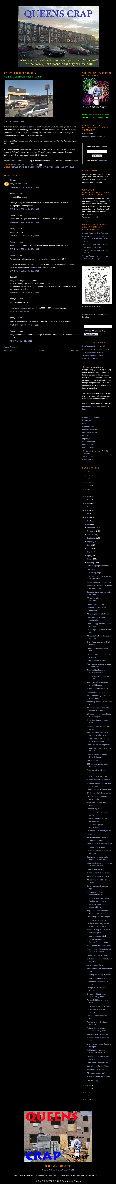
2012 (87, 521)
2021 (87, 489)
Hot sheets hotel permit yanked (99, 831)
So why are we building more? (98, 745)
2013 (87, 517)
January (90, 1081)
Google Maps (91, 406)
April (89, 556)
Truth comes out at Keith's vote (99, 789)
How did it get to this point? (97, 776)
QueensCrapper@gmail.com (93, 136)
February (91, 563)
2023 (87, 482)
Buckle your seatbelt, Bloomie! (98, 780)
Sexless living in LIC (94, 809)
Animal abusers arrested (96, 936)
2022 (87, 486)
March (90, 559)
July (89, 545)
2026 (87, 472)
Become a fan (87, 314)
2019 (87, 496)
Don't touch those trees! (96, 847)
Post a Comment (10, 347)
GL (11, 180)
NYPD (51, 167)
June (89, 549)
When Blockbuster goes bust (98, 1062)
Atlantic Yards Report (90, 417)
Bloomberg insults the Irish (97, 1069)
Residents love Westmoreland (98, 1034)
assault (14, 167)
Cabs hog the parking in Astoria (99, 975)
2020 (87, 493)
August (90, 541)
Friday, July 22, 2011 (21, 341)
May (89, 552)
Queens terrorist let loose (96, 920)
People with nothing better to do (99, 582)
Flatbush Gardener (89, 429)
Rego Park (59, 167)
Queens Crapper (21, 164)
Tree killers (91, 569)
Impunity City (87, 439)
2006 (87, 1099)
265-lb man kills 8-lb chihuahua (99, 793)
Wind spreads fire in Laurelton (98, 955)
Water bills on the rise (95, 869)
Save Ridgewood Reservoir (93, 352)
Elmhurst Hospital (39, 167)
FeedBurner (102, 160)
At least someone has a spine (98, 1076)
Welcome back (92, 760)
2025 (87, 475)
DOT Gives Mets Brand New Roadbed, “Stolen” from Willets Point (95, 238)
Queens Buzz (87, 445)
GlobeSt (85, 435)
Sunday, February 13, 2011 (24, 187)
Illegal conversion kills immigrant (99, 844)
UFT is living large (94, 573)
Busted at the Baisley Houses (98, 873)
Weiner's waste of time (95, 604)
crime (21, 167)
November (91, 531)
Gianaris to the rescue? (96, 834)
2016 (87, 507)
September (91, 538)
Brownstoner (87, 420)
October (90, 534)
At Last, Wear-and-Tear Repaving (95, 233)
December (91, 527)
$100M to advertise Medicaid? (98, 689)
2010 (87, 1085)
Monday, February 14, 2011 (25, 312)
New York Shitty (88, 442)
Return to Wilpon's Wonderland (99, 876)
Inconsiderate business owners (99, 946)
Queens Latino (88, 448)
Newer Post (8, 351)
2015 (87, 510)
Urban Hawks (87, 460)
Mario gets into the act (95, 965)
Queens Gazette (17, 121)
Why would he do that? (96, 1073)
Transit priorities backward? (97, 660)
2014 (87, 514)
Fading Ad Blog (88, 426)
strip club (69, 167)
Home (41, 351)
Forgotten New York (90, 432)
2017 (87, 503)
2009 (87, 1089)
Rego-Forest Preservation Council (95, 349)
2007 (87, 1096)
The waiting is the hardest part (98, 917)
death (27, 167)
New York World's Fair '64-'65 (93, 346)
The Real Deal (88, 457)
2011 (87, 524)
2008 (87, 1092)
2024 (87, 479)
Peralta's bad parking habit (97, 978)
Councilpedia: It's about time (98, 1066)
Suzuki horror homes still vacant (99, 1006)
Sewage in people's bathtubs (98, 566)
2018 (87, 500)
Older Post (74, 351)
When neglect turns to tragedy (98, 614)
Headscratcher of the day (96, 692)
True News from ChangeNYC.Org (95, 355)
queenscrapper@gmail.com (58, 1170)
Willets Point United (90, 358)
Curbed (85, 423)
